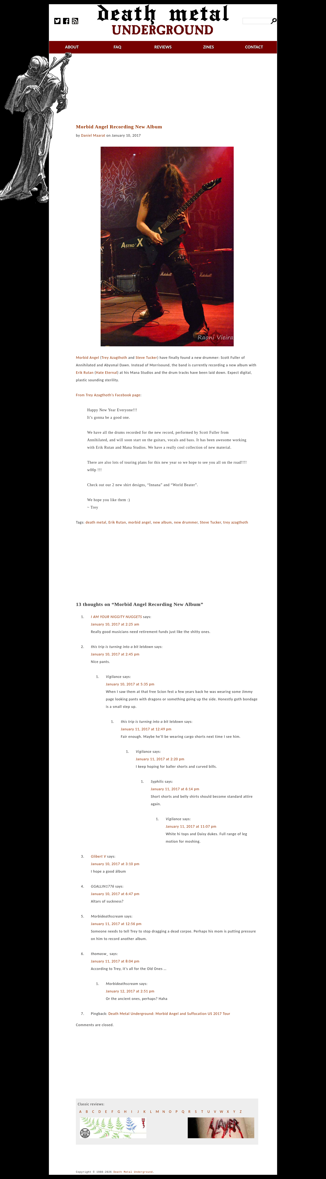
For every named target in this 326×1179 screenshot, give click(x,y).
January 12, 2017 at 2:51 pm (130, 991)
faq (117, 47)
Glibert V (98, 856)
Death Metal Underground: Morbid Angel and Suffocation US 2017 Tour (169, 1013)
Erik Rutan (85, 372)
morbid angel (139, 522)
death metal (96, 522)
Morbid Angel (87, 357)
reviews (163, 47)
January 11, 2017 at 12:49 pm (146, 729)
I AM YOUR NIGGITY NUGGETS (116, 616)
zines (208, 47)
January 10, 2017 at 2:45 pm (115, 654)
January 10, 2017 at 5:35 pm (130, 684)
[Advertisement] (167, 89)
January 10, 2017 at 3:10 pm (115, 864)
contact (254, 47)
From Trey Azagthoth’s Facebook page (108, 395)
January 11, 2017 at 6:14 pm (175, 789)
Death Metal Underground (133, 1172)
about (72, 47)
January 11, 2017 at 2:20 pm (160, 759)
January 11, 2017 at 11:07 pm (191, 826)
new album (162, 522)
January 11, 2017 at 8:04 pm (115, 961)
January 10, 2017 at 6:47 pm (115, 894)
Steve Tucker (146, 357)
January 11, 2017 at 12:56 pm (116, 923)
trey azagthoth (235, 522)
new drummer (186, 522)
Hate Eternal (106, 372)
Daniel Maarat (93, 135)
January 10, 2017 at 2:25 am (115, 624)
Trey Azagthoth (114, 357)
